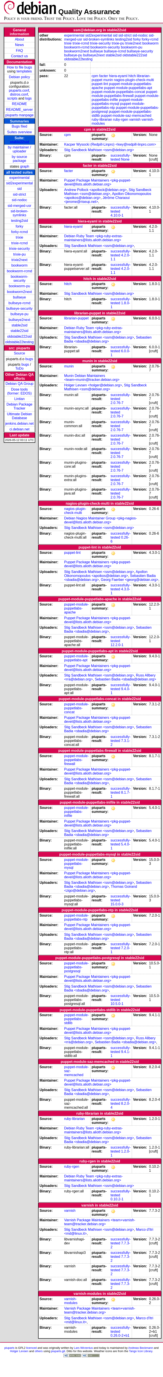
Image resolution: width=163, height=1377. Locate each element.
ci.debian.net (19, 429)
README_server (19, 109)
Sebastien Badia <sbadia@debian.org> (108, 339)
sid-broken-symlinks (19, 213)
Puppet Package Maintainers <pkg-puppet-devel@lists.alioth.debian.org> (97, 182)
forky (19, 226)
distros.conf (19, 94)
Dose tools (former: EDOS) (19, 391)
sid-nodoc (19, 200)
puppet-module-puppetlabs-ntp (76, 917)
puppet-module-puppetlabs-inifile (76, 811)
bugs (29, 359)
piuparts (9, 1347)
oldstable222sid (19, 336)
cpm (95, 76)
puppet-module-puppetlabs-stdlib (76, 1019)
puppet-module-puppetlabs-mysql (118, 102)
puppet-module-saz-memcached (126, 115)
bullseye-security (19, 308)
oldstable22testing (19, 342)
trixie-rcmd (19, 243)
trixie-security (19, 248)
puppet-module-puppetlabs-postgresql (76, 967)
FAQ (19, 50)
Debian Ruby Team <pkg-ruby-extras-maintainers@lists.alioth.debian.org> (93, 238)
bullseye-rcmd (19, 303)
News (19, 45)
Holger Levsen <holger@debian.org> (93, 385)
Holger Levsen (19, 1351)
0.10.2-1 (117, 1199)
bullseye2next (19, 320)
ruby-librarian (102, 119)
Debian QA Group (19, 383)
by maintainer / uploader (19, 149)
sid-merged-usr (19, 206)
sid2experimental (19, 183)
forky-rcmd (19, 232)
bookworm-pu (19, 286)
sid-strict (19, 194)
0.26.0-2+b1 (120, 1335)
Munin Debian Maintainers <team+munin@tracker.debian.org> (92, 378)
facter (103, 76)
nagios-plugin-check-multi (134, 80)
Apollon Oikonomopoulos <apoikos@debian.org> (105, 574)
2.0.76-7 (117, 403)
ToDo (19, 368)
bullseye (19, 297)
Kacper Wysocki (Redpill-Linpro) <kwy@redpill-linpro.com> (110, 144)
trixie (19, 237)
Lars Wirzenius (83, 1347)
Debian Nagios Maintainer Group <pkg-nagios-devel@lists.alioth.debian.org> (100, 520)
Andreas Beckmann (140, 1347)
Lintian (19, 399)
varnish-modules (70, 1301)
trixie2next (19, 260)
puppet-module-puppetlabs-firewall (125, 94)
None (125, 159)
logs (28, 98)
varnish (135, 119)
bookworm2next (19, 292)
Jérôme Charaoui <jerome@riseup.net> (97, 200)
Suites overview (19, 132)
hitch (132, 76)
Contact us (19, 56)
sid (19, 189)
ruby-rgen (120, 119)
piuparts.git (58, 1351)
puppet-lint (100, 84)
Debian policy (19, 77)
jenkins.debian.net (19, 423)
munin (108, 80)
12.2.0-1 (117, 645)
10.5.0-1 (117, 1004)
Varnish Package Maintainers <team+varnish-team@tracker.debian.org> (99, 1222)
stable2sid (19, 325)
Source (19, 353)
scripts (12, 98)
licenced (31, 1347)
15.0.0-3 (117, 904)
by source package (19, 159)
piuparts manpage (19, 115)
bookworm (19, 265)
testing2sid (19, 220)
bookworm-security (19, 278)
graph (24, 166)
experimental (19, 178)
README (19, 104)
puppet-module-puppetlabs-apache (76, 608)
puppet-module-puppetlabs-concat (118, 92)
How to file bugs (19, 67)
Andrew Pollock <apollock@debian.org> (95, 190)
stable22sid (19, 142)
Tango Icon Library (140, 1351)
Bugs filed (19, 126)
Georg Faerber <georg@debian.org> (129, 580)
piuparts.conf (19, 90)
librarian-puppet (76, 318)
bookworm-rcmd (19, 271)
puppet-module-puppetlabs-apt (128, 88)
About (19, 39)
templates (24, 71)
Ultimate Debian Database (19, 416)
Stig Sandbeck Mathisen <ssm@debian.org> (99, 150)
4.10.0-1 (117, 215)
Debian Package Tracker (19, 406)
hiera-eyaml (118, 76)
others (39, 1351)
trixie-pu (19, 254)
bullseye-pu (19, 314)
